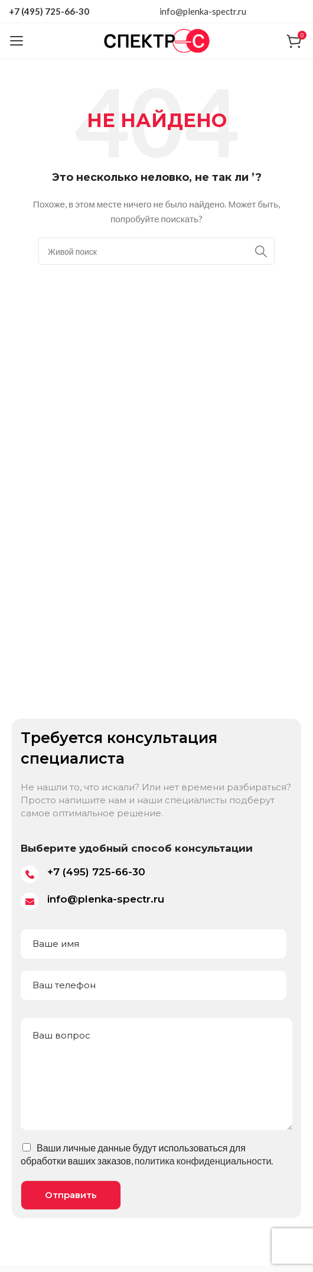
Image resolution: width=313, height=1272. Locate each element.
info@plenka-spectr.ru (202, 11)
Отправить (71, 1194)
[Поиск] (156, 251)
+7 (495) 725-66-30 (49, 11)
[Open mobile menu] (16, 41)
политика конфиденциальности (203, 1160)
